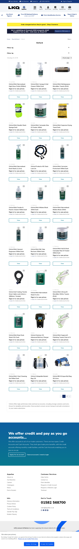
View (18, 97)
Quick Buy (55, 8)
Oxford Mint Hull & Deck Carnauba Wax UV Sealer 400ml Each (61, 251)
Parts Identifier (45, 482)
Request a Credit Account (49, 485)
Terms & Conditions (13, 509)
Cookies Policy (11, 506)
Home (8, 39)
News (9, 488)
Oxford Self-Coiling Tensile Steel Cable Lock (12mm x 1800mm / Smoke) (18, 294)
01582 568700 (53, 502)
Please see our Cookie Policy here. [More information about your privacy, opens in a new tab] (28, 539)
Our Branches (24, 1)
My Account (48, 8)
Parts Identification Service (52, 15)
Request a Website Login (49, 488)
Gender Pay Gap (12, 512)
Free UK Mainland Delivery (29, 15)
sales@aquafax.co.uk (47, 508)
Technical (43, 490)
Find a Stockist (13, 1)
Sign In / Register (67, 1)
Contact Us (44, 480)
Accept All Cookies (47, 544)
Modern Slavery (12, 514)
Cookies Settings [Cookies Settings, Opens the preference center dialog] (31, 544)
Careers (9, 482)
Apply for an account (17, 455)
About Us (10, 477)
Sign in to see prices (16, 89)
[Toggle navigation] (35, 8)
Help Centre (44, 477)
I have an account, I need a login (38, 455)
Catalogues (10, 485)
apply (11, 91)
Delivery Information (13, 501)
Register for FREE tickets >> (62, 31)
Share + (69, 39)
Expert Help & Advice (72, 15)
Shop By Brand (15, 39)
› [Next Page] (69, 396)
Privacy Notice (11, 504)
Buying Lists (62, 8)
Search (41, 8)
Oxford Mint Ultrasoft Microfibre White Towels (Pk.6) (61, 294)
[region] (39, 540)
